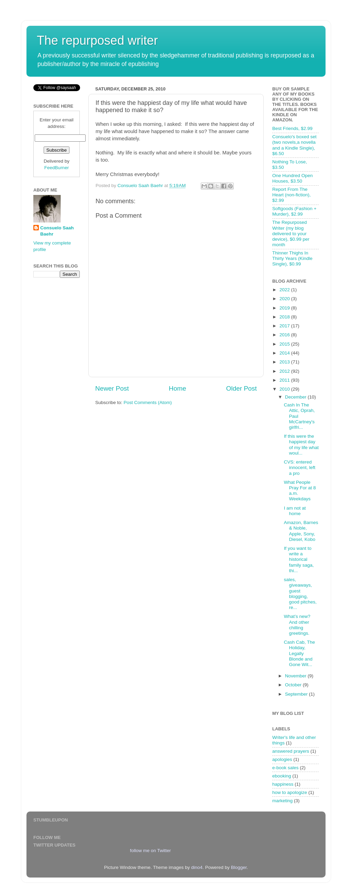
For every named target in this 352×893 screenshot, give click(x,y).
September (297, 694)
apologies (282, 759)
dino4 (196, 867)
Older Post (241, 388)
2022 (285, 289)
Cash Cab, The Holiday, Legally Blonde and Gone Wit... (299, 653)
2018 (285, 316)
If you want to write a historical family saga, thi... (299, 559)
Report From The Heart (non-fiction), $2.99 (291, 195)
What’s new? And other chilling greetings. (297, 625)
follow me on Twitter (150, 850)
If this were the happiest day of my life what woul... (301, 445)
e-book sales (285, 767)
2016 (285, 334)
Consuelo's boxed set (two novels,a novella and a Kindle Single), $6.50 (294, 145)
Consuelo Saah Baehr (57, 231)
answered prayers (290, 751)
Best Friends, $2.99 (292, 128)
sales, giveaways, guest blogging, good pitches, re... (300, 593)
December (296, 397)
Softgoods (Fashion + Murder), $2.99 (294, 211)
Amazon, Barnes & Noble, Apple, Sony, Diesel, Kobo (301, 531)
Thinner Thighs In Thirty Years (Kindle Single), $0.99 (292, 258)
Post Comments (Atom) (148, 402)
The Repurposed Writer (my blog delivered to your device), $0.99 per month (290, 233)
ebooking (281, 775)
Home (177, 388)
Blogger (239, 867)
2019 (285, 308)
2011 (285, 380)
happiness (283, 784)
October (294, 684)
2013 (285, 361)
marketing (282, 800)
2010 (285, 389)
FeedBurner (56, 167)
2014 (285, 353)
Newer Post (112, 388)
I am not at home (295, 510)
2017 (285, 325)
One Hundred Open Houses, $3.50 (292, 178)
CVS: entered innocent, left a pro (300, 467)
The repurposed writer (97, 40)
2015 (285, 344)
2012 (285, 371)
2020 (285, 298)
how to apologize (289, 792)
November (296, 675)
